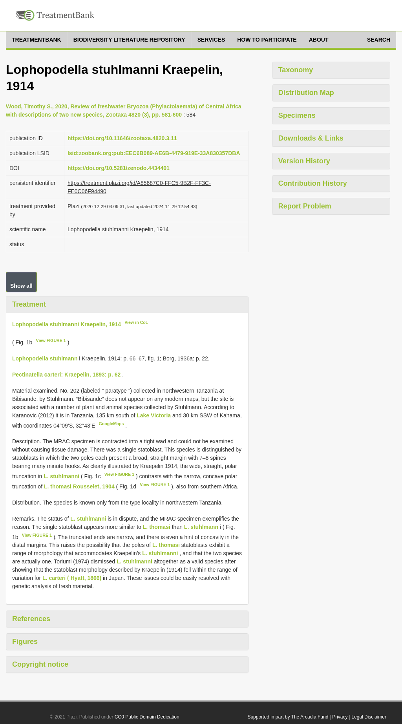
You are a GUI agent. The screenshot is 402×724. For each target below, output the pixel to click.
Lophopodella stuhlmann (44, 358)
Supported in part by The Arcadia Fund (287, 717)
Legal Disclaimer (368, 717)
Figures (25, 641)
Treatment (29, 304)
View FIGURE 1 (51, 340)
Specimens (297, 115)
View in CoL (136, 322)
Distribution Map (306, 93)
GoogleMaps (111, 423)
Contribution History (312, 183)
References (31, 619)
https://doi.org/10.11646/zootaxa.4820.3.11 (122, 138)
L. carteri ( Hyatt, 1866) (71, 578)
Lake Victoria (154, 415)
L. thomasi (156, 527)
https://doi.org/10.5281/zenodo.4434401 (119, 168)
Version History (304, 161)
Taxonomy (295, 70)
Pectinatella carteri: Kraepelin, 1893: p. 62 (66, 374)
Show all (21, 286)
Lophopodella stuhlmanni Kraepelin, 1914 (66, 324)
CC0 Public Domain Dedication (147, 717)
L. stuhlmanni (61, 476)
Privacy (339, 717)
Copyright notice (40, 664)
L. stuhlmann (201, 527)
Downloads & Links (311, 138)
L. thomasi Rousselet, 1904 (79, 486)
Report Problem (304, 206)
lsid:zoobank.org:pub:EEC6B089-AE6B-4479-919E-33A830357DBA (154, 153)
